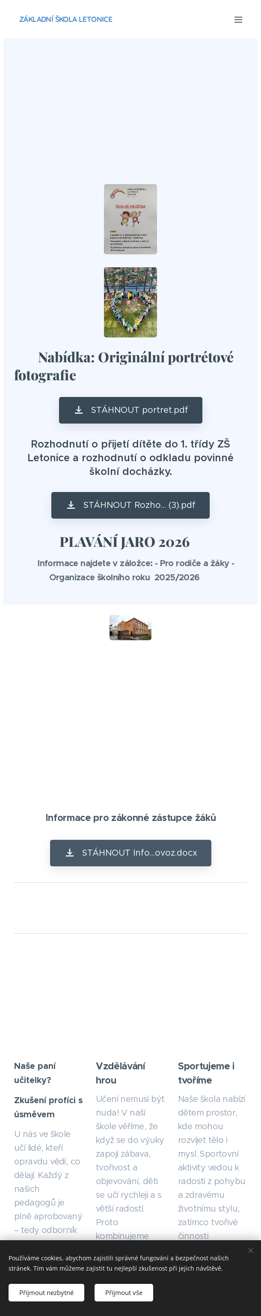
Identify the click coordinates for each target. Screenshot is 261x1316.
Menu (238, 19)
